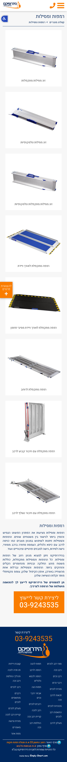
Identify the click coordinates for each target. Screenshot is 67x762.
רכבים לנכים (35, 704)
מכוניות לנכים (55, 706)
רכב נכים (57, 676)
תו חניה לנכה (14, 670)
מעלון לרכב (56, 723)
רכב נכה (58, 670)
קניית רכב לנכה (13, 715)
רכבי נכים (57, 683)
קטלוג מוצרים (56, 22)
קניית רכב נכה (34, 716)
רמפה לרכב (35, 670)
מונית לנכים (56, 689)
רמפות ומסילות (37, 22)
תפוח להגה (35, 664)
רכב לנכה (36, 710)
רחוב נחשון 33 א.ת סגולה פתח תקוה (26, 742)
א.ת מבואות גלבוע (26, 746)
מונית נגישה (15, 721)
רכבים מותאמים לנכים (16, 697)
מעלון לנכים (14, 708)
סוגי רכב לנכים (54, 664)
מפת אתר (16, 733)
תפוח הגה (36, 687)
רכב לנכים (16, 687)
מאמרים (17, 727)
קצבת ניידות (15, 664)
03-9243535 (39, 605)
